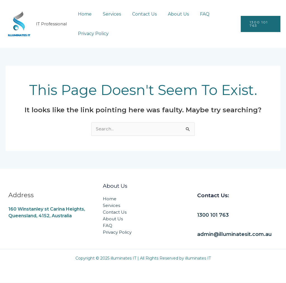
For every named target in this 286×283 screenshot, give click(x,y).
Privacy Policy (92, 33)
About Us (170, 14)
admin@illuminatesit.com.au (237, 234)
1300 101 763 (213, 215)
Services (108, 14)
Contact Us (139, 14)
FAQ (194, 14)
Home (83, 14)
